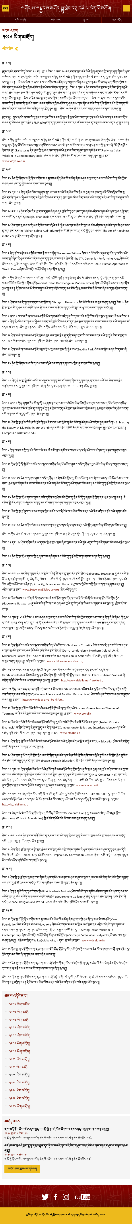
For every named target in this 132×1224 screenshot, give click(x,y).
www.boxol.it (82, 714)
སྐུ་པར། (86, 20)
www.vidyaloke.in (13, 161)
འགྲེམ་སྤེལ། (7, 49)
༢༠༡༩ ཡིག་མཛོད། (19, 1059)
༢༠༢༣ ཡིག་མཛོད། (19, 1028)
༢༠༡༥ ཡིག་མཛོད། (19, 1091)
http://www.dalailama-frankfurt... (82, 680)
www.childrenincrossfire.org (65, 661)
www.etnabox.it (70, 733)
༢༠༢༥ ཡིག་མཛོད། (19, 1012)
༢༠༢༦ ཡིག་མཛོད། (19, 1005)
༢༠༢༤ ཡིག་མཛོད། (19, 1020)
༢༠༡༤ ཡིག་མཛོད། (19, 1099)
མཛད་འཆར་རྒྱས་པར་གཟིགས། (22, 1169)
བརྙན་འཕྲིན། (117, 20)
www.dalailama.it (87, 785)
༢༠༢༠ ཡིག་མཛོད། (19, 1052)
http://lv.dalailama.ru (15, 804)
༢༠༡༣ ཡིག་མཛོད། (19, 1106)
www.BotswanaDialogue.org (40, 590)
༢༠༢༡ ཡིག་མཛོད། (19, 1044)
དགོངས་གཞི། (20, 20)
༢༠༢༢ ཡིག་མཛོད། (19, 1036)
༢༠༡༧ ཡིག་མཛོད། (19, 1075)
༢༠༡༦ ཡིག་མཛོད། (19, 1083)
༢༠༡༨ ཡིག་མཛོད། (19, 1067)
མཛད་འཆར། (56, 20)
